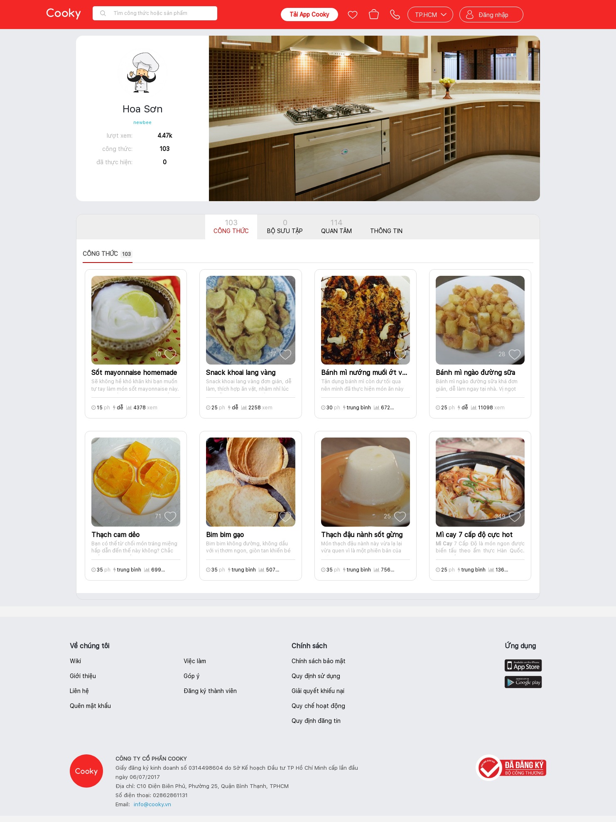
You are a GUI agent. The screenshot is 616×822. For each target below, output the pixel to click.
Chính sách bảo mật (319, 661)
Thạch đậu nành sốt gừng (361, 535)
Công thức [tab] (108, 254)
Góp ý (192, 676)
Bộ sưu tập (285, 226)
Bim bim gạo (225, 535)
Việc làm (195, 661)
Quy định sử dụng (316, 676)
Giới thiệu (83, 676)
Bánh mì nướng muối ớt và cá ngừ (365, 373)
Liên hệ (79, 691)
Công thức (231, 226)
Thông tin (386, 231)
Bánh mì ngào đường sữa (475, 373)
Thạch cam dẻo (115, 535)
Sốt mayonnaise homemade (134, 373)
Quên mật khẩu (90, 706)
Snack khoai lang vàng (240, 373)
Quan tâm (336, 226)
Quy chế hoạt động (318, 706)
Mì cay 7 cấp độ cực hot (474, 535)
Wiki (75, 661)
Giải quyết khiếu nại (318, 691)
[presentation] (114, 254)
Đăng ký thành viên (210, 691)
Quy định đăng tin (316, 720)
